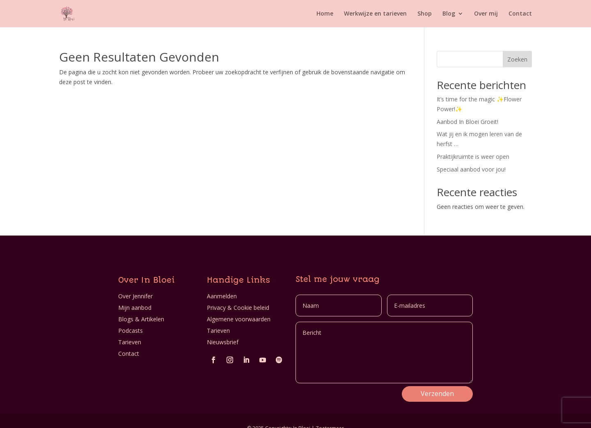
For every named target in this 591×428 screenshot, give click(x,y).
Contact (520, 14)
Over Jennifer (135, 296)
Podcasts (130, 330)
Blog (448, 14)
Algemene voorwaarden (238, 319)
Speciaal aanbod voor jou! (471, 169)
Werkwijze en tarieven (375, 14)
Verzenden (437, 393)
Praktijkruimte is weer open (473, 156)
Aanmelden (222, 296)
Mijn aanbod (134, 307)
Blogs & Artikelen (141, 319)
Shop (424, 14)
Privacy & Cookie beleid (238, 307)
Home (324, 14)
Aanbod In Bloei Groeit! (467, 122)
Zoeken (517, 59)
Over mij (486, 14)
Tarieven (129, 342)
